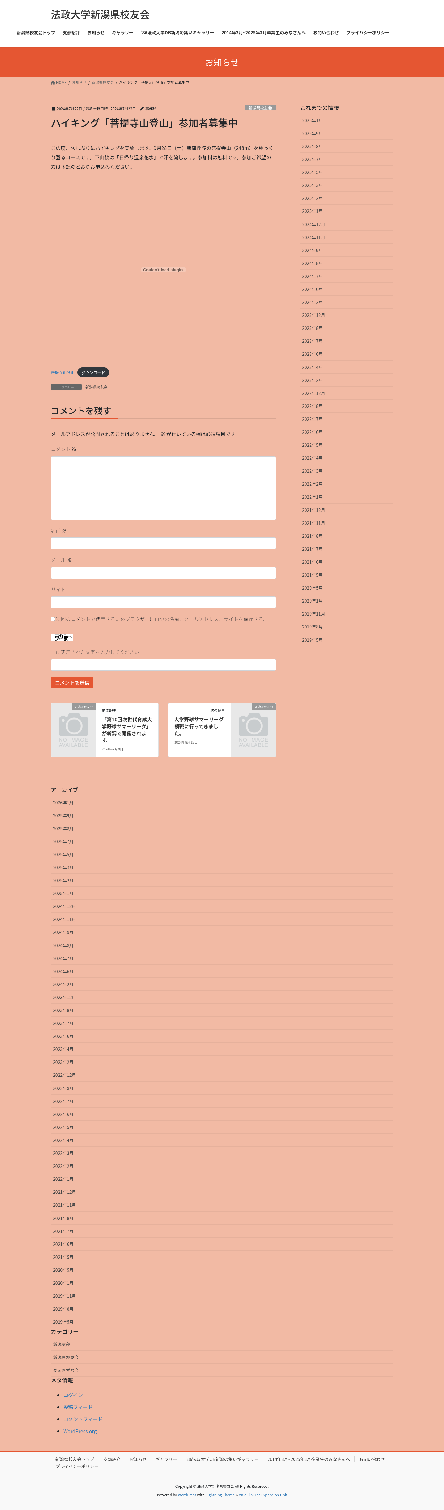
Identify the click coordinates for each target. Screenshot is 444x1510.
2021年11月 (313, 523)
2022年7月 (312, 419)
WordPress (187, 1494)
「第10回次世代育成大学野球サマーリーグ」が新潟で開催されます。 (127, 730)
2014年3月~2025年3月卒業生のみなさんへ (309, 1459)
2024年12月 (313, 224)
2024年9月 (312, 250)
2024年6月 (312, 289)
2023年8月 (312, 328)
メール (61, 559)
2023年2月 (312, 380)
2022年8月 (312, 406)
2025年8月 (312, 146)
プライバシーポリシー (77, 1466)
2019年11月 (313, 614)
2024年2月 (312, 302)
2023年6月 (312, 354)
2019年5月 (312, 640)
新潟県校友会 (260, 108)
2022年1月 (312, 497)
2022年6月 (312, 432)
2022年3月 (312, 471)
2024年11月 (313, 237)
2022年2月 (312, 484)
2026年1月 (312, 120)
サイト (58, 589)
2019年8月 (312, 627)
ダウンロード (93, 372)
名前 (59, 530)
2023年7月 (312, 341)
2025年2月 (312, 198)
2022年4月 (312, 458)
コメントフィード (83, 1419)
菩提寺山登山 (63, 372)
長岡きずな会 (66, 1370)
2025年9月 (312, 133)
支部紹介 (112, 1459)
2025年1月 (312, 211)
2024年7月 (312, 276)
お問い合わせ (372, 1459)
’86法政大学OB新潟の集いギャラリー (222, 1459)
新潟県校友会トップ (75, 1459)
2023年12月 (313, 315)
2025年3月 (312, 185)
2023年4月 (312, 367)
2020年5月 (312, 588)
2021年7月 (312, 549)
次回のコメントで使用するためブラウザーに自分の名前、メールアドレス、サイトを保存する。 (162, 619)
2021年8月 (312, 536)
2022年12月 (313, 393)
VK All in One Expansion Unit (263, 1494)
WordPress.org (80, 1431)
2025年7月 (312, 159)
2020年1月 (312, 601)
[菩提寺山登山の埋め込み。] (163, 269)
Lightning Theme (220, 1494)
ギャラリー (166, 1459)
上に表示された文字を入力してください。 (97, 652)
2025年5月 (312, 172)
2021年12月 (313, 510)
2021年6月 (312, 562)
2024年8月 (312, 263)
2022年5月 (312, 445)
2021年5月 (312, 575)
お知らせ (138, 1459)
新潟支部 (61, 1344)
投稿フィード (78, 1407)
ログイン (73, 1395)
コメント (64, 449)
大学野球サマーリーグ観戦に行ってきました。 (199, 726)
